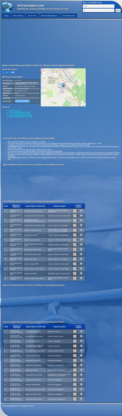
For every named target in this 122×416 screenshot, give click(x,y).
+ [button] (44, 71)
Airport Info (32, 15)
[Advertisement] (21, 42)
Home (6, 15)
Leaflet (83, 105)
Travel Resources (68, 15)
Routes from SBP (22, 101)
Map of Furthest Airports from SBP (21, 115)
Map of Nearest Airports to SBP (20, 112)
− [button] (44, 75)
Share (5, 72)
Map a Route (18, 15)
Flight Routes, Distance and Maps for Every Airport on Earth (42, 9)
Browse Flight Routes (49, 15)
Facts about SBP (15, 110)
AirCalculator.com (30, 5)
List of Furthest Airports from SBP (20, 117)
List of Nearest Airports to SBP (19, 114)
